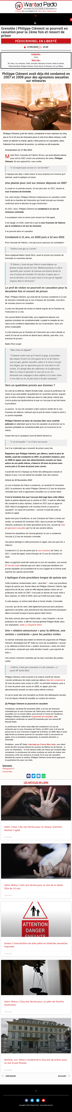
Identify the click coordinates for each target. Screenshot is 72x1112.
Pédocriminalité (14, 66)
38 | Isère (11, 63)
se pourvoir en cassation (42, 717)
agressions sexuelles (16, 528)
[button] (35, 15)
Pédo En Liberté (58, 63)
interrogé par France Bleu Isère (42, 744)
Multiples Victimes (45, 63)
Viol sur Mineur (58, 66)
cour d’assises (44, 550)
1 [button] (13, 509)
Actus (36, 57)
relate (31, 625)
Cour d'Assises (20, 63)
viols (63, 525)
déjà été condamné (54, 680)
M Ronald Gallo (12, 565)
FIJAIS (28, 63)
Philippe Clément (27, 66)
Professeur (48, 66)
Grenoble (34, 63)
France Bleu (7, 772)
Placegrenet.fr (8, 769)
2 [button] (46, 582)
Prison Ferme (38, 66)
